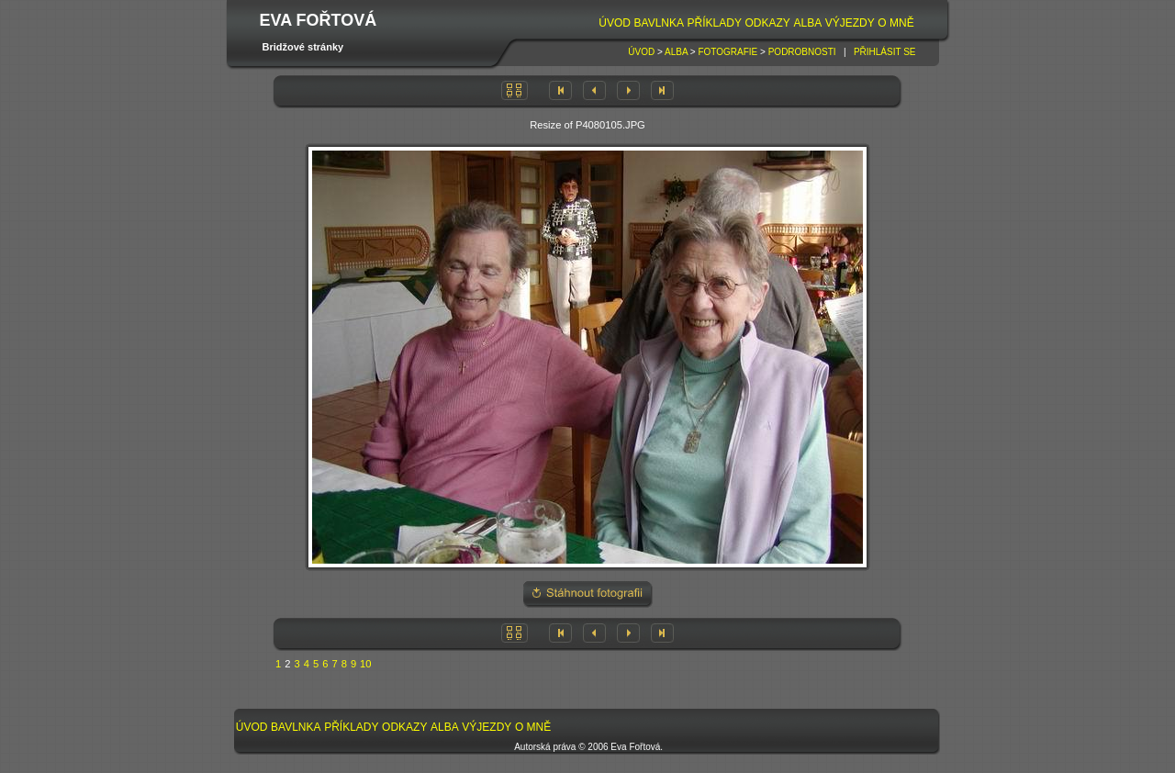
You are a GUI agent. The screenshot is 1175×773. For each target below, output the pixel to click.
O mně (895, 23)
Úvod (615, 23)
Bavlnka (659, 23)
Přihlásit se (885, 52)
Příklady (715, 23)
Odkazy (767, 23)
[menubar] (756, 23)
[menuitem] (614, 23)
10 (365, 663)
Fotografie (727, 52)
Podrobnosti (802, 52)
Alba (807, 23)
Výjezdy (850, 23)
